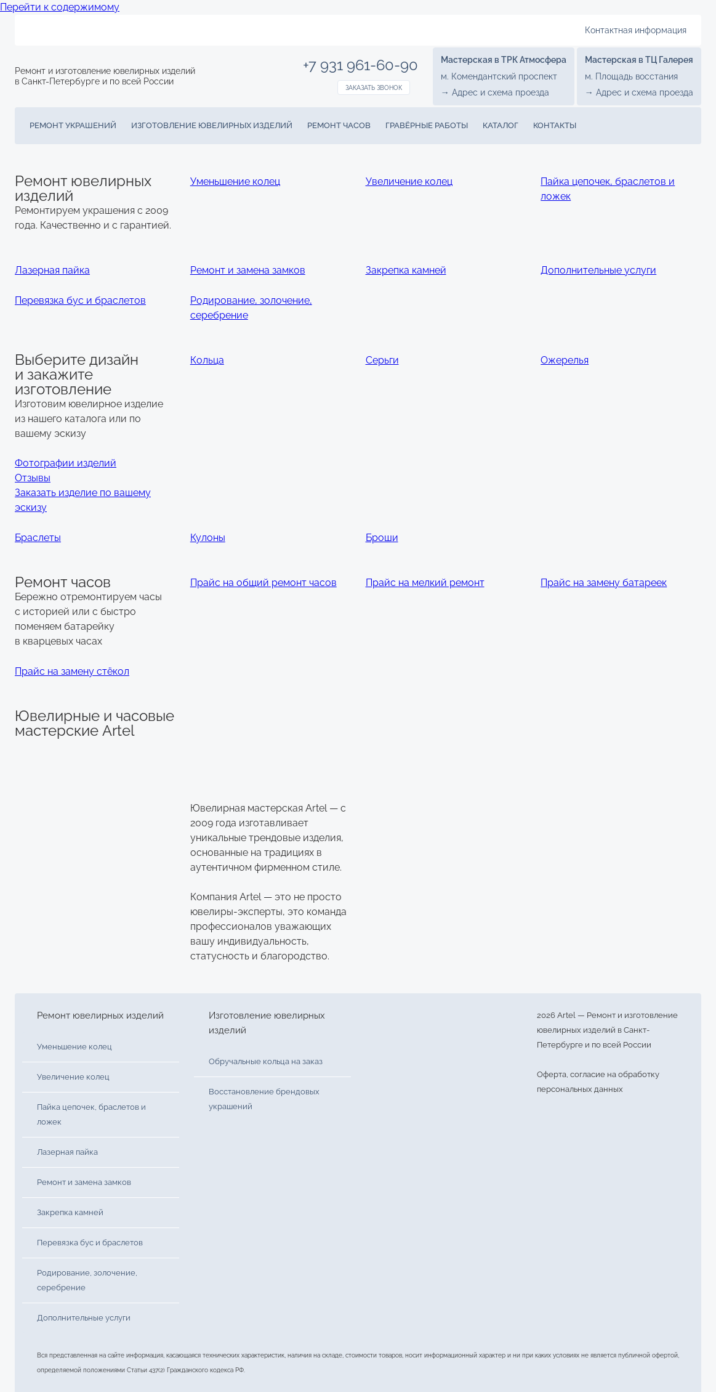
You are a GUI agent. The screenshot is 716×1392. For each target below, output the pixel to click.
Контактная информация (635, 30)
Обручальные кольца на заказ (266, 1061)
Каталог (500, 125)
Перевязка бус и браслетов (90, 1242)
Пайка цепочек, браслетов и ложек (91, 1114)
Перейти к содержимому (59, 7)
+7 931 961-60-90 (360, 65)
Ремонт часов (339, 125)
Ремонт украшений (73, 125)
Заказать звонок (373, 87)
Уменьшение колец (74, 1046)
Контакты (554, 125)
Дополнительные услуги (84, 1317)
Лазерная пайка (67, 1152)
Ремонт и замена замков (84, 1182)
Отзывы (32, 478)
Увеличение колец (73, 1076)
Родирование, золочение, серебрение (87, 1280)
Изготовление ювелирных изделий (211, 125)
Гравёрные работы (426, 125)
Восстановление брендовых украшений (264, 1099)
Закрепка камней (70, 1212)
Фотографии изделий (65, 463)
